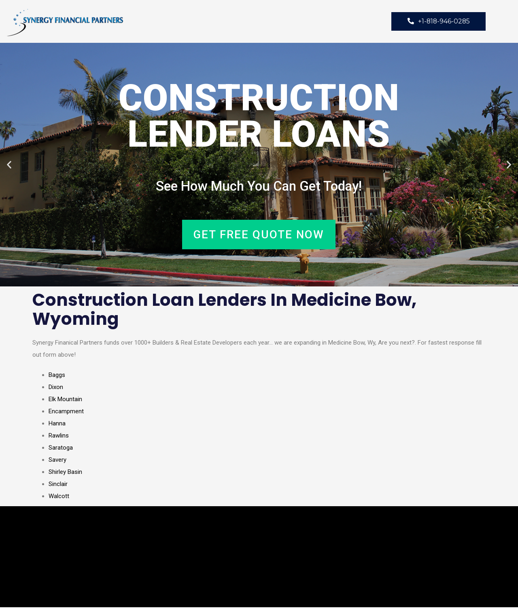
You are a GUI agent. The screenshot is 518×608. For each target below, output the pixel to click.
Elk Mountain (65, 400)
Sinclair (58, 484)
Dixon (56, 387)
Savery (57, 460)
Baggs (57, 375)
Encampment (66, 412)
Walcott (59, 497)
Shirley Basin (65, 472)
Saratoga (61, 448)
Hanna (57, 424)
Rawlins (59, 436)
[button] (9, 165)
